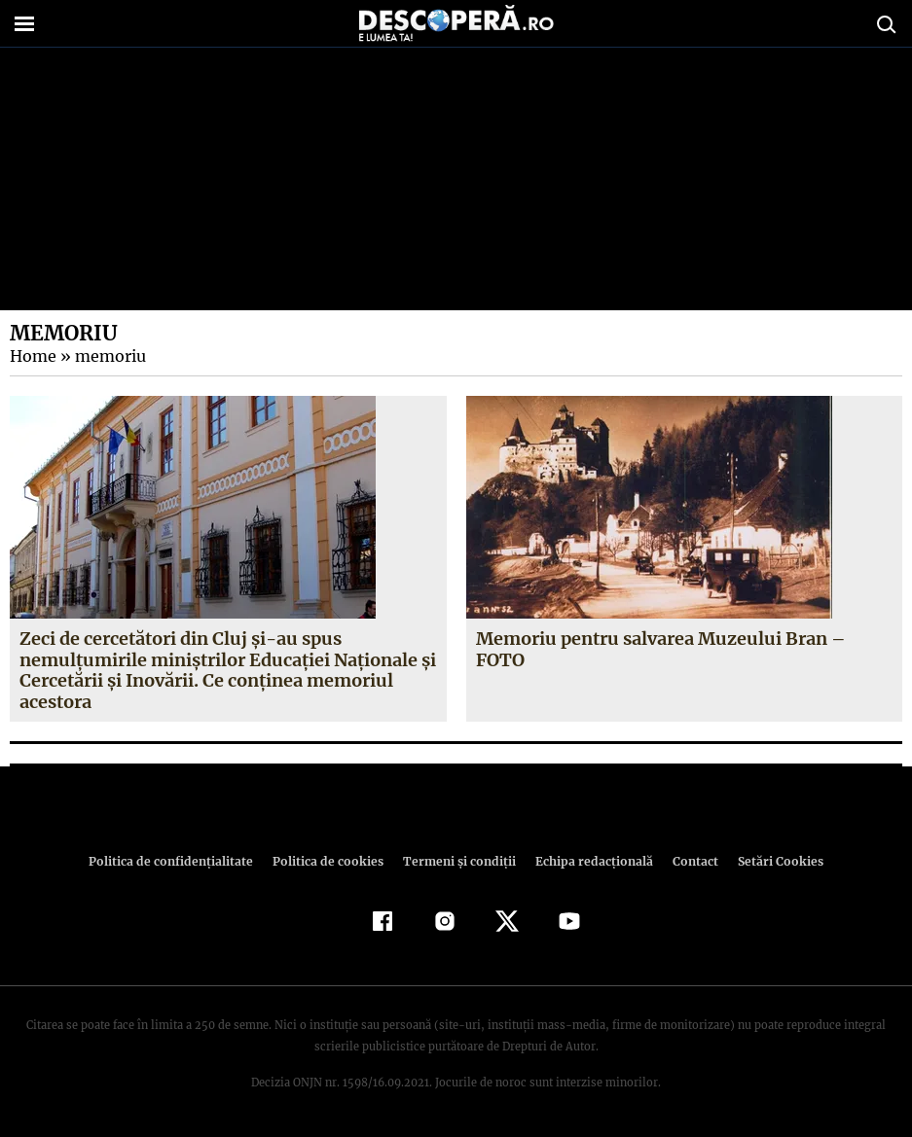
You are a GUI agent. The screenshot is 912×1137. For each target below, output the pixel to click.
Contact (688, 861)
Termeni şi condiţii (457, 861)
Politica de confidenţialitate (180, 861)
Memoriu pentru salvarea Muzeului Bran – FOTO (661, 649)
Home (32, 356)
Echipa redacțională (588, 861)
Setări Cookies (771, 861)
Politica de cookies (330, 861)
